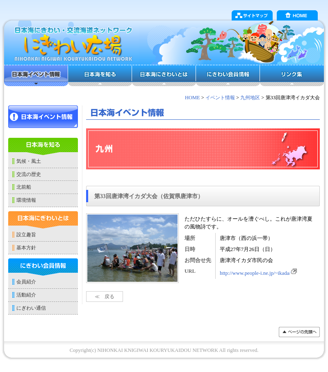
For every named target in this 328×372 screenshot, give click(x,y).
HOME (297, 15)
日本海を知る (100, 75)
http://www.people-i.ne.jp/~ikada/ (259, 273)
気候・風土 (28, 161)
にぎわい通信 (31, 308)
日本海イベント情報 (36, 75)
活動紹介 (26, 295)
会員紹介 (26, 282)
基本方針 (26, 248)
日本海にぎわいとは (164, 75)
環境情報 (26, 200)
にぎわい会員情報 (228, 75)
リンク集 (292, 75)
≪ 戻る (104, 296)
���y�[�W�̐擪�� (299, 332)
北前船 (23, 187)
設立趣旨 (26, 234)
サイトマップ (252, 15)
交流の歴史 (28, 174)
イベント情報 (220, 97)
